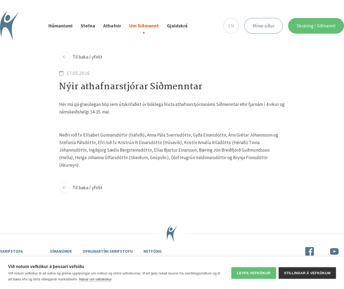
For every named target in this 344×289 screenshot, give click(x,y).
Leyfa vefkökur (253, 273)
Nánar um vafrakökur (95, 279)
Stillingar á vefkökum (307, 273)
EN (231, 26)
